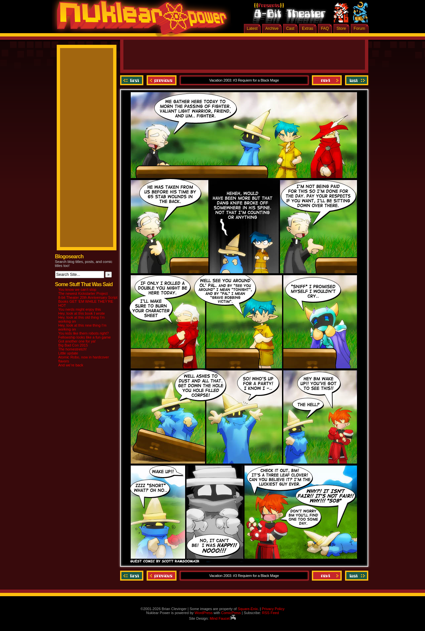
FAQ (325, 28)
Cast (290, 28)
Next (326, 80)
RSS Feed (270, 613)
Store (341, 28)
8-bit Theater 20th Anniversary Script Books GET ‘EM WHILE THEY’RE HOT (87, 301)
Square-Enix (248, 609)
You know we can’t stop (77, 289)
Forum (359, 28)
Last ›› (355, 80)
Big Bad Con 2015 (73, 345)
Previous (161, 80)
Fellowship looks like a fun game (84, 337)
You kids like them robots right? (83, 333)
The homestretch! (72, 349)
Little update (68, 353)
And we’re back (70, 365)
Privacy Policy (273, 609)
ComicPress (231, 613)
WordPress (204, 613)
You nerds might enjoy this (79, 309)
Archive (271, 28)
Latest (252, 28)
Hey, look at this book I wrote (81, 313)
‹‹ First (132, 80)
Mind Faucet (223, 618)
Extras (307, 28)
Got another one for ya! (77, 341)
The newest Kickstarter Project (83, 293)
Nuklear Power (140, 20)
